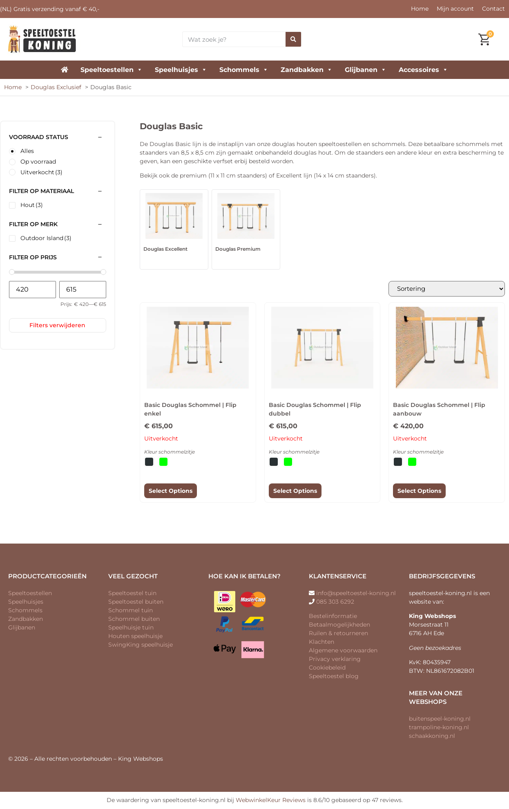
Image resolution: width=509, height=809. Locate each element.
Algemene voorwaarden (343, 650)
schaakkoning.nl (432, 736)
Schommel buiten (134, 619)
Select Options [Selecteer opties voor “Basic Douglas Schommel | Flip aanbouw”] (419, 491)
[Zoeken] (293, 39)
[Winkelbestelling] (443, 289)
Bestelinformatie (333, 616)
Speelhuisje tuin (131, 627)
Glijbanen (365, 70)
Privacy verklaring (335, 659)
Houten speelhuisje (135, 636)
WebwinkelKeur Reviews (271, 800)
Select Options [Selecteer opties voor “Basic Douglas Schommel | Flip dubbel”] (295, 491)
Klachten (321, 642)
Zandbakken (307, 70)
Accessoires (423, 70)
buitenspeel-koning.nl (440, 719)
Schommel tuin (130, 610)
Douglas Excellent (165, 249)
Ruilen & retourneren (338, 633)
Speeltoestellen (111, 70)
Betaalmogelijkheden (339, 625)
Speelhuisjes (181, 70)
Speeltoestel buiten (135, 602)
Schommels (243, 70)
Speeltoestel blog (334, 676)
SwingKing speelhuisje (140, 645)
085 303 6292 (335, 602)
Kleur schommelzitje (169, 452)
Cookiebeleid (327, 668)
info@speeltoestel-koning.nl (356, 593)
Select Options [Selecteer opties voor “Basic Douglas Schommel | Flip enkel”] (170, 491)
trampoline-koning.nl (439, 727)
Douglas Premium (238, 249)
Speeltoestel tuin (132, 593)
